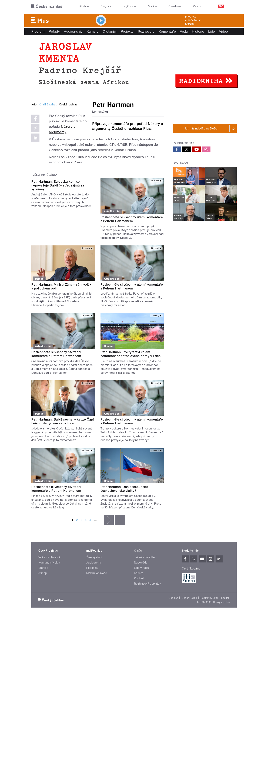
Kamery (189, 24)
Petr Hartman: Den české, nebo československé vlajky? (124, 535)
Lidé (211, 31)
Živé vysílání (94, 603)
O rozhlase (175, 6)
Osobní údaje (189, 644)
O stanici (109, 31)
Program (106, 6)
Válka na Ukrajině (49, 603)
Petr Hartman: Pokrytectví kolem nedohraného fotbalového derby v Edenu (131, 400)
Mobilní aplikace (96, 619)
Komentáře (167, 31)
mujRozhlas (129, 6)
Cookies (173, 644)
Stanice (152, 6)
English (225, 644)
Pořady (54, 31)
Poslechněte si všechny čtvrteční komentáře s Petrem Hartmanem (56, 400)
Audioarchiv (192, 20)
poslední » (120, 566)
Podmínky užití (209, 644)
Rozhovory (146, 31)
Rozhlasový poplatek (147, 629)
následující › (109, 566)
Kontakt (139, 624)
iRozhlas (84, 6)
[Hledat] (232, 6)
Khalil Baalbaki (48, 157)
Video (223, 31)
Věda (184, 31)
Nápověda (140, 608)
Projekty (127, 31)
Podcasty (92, 614)
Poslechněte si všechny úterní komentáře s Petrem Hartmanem (131, 261)
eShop (42, 619)
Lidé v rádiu (141, 614)
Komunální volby (49, 608)
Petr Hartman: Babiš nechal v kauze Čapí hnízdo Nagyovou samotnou (62, 467)
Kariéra (138, 619)
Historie (198, 31)
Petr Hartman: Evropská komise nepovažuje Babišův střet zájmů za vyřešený (57, 263)
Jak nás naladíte (144, 603)
